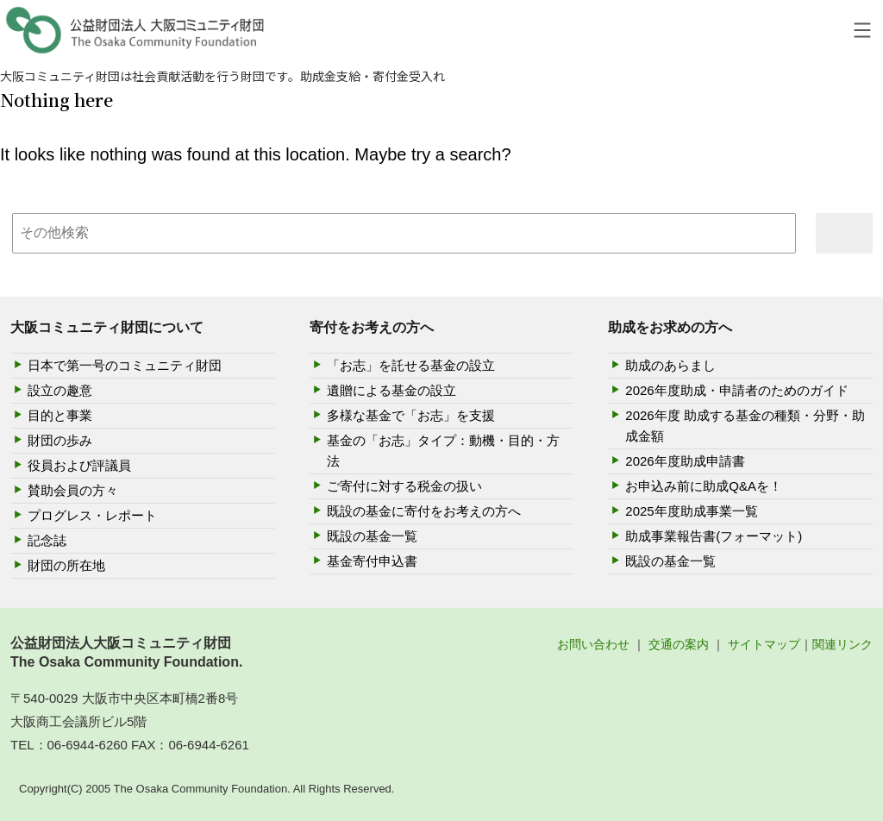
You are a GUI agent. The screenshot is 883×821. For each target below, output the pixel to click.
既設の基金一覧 (372, 536)
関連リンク (842, 644)
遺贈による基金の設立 (391, 390)
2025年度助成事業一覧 (691, 511)
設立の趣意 (60, 390)
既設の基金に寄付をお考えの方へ (424, 511)
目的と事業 (60, 415)
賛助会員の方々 (73, 490)
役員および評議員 (79, 465)
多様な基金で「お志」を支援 (411, 415)
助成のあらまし (670, 365)
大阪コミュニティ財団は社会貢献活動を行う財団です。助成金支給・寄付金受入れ (222, 76)
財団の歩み (60, 440)
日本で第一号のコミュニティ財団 (125, 365)
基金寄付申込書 (372, 561)
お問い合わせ (593, 644)
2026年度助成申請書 (684, 461)
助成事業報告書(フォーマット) (713, 536)
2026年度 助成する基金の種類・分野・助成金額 (745, 425)
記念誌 (47, 540)
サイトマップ (764, 644)
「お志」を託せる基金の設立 (411, 365)
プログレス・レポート (92, 515)
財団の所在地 (66, 565)
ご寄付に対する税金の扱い (404, 486)
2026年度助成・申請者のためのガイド (736, 390)
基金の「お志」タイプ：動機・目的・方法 (443, 450)
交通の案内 (678, 644)
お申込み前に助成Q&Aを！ (703, 486)
